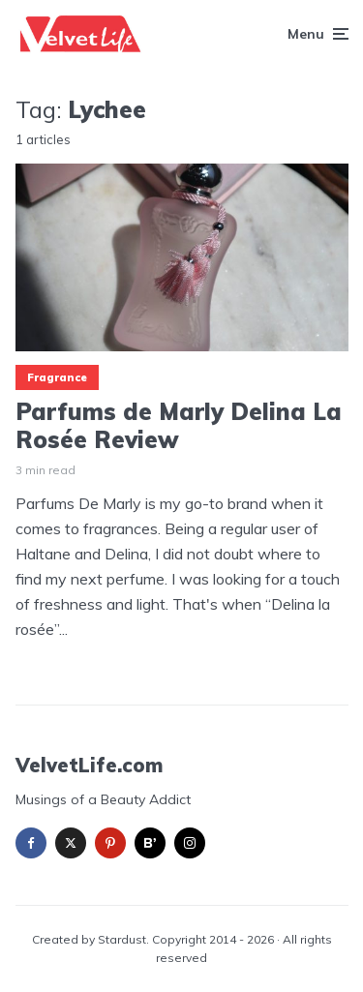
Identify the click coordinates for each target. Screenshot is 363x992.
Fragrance (57, 377)
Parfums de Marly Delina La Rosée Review (178, 426)
